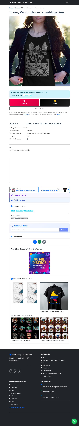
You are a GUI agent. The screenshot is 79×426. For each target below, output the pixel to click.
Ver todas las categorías (17, 407)
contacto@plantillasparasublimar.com (55, 387)
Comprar (55, 102)
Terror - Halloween (23, 218)
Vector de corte (29, 210)
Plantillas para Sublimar (21, 2)
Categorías (45, 365)
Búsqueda (45, 368)
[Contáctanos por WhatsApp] (15, 371)
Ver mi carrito (39, 108)
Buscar (64, 230)
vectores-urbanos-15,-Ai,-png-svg (21, 340)
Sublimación (19, 210)
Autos (11, 401)
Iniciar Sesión (46, 376)
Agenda (12, 390)
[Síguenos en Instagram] (19, 371)
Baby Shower (13, 404)
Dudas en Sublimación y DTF (51, 373)
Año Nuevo (13, 399)
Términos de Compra (46, 402)
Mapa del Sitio (45, 405)
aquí (58, 114)
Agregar (24, 102)
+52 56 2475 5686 (48, 392)
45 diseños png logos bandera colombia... (53, 311)
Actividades (13, 387)
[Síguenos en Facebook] (11, 371)
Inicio (11, 8)
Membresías (46, 371)
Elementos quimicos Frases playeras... (22, 315)
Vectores (17, 8)
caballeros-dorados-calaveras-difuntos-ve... (53, 340)
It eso (12, 210)
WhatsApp (26, 114)
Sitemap (67, 418)
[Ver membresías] (39, 263)
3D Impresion (14, 385)
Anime (11, 396)
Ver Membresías (18, 200)
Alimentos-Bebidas (15, 393)
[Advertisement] (39, 170)
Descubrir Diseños (18, 195)
